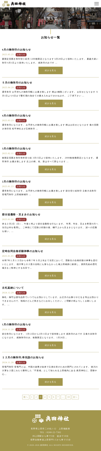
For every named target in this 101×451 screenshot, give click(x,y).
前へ (25, 397)
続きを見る (50, 70)
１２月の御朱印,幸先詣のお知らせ (23, 357)
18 (68, 397)
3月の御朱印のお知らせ (16, 148)
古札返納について (13, 287)
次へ (75, 397)
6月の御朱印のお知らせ (16, 49)
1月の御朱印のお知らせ (16, 324)
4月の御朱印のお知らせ (16, 115)
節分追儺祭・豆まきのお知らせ (21, 214)
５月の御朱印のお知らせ (17, 82)
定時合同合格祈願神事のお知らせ (22, 251)
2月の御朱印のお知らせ (16, 181)
